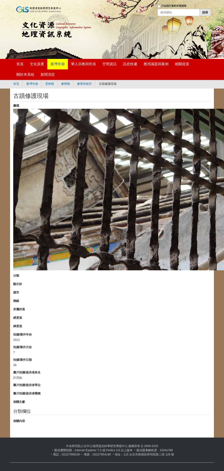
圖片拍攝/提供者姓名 (27, 372)
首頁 (20, 64)
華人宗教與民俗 (83, 64)
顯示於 (17, 284)
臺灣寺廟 (57, 64)
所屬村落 (19, 309)
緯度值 (17, 326)
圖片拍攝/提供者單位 (27, 385)
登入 (152, 18)
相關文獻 (19, 401)
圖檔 (16, 105)
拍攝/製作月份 (22, 347)
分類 (16, 275)
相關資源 (182, 64)
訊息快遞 (130, 64)
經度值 (17, 317)
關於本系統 (25, 75)
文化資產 (37, 64)
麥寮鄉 (65, 83)
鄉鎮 (16, 301)
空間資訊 (109, 64)
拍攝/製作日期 (22, 359)
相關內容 (19, 421)
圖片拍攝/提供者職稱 (27, 393)
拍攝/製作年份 (22, 334)
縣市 (16, 292)
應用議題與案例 (156, 64)
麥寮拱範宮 (84, 83)
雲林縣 (49, 83)
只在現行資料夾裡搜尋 (173, 5)
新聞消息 (48, 75)
